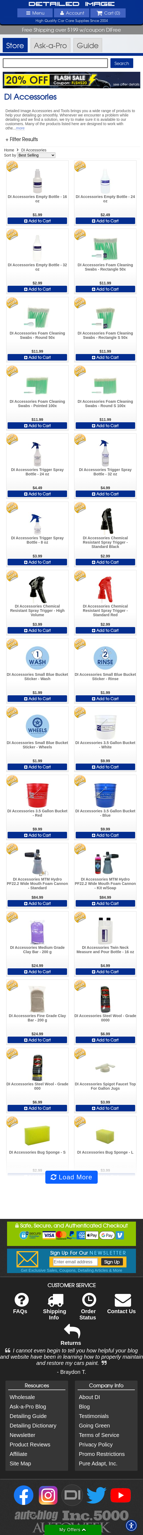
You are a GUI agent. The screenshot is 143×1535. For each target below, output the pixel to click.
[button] (131, 1525)
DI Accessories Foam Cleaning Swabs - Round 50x (37, 335)
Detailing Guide (28, 1416)
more (20, 128)
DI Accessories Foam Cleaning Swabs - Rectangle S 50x (105, 335)
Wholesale (22, 1397)
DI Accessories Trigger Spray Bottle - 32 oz (105, 472)
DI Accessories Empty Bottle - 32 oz (37, 267)
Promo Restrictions (102, 1454)
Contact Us (121, 1306)
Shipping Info (54, 1309)
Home (9, 150)
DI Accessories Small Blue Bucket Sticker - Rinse (105, 676)
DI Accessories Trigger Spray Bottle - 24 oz (37, 472)
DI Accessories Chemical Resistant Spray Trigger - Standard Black (105, 542)
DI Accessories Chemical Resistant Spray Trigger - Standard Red (105, 610)
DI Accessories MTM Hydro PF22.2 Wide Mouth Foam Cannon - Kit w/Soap (105, 883)
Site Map (20, 1463)
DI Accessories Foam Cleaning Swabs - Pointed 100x (37, 403)
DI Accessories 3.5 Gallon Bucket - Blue (105, 813)
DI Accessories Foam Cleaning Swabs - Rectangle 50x (105, 267)
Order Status (88, 1309)
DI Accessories (33, 150)
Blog (84, 1407)
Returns (71, 1338)
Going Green (94, 1426)
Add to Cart (37, 220)
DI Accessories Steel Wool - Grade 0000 (105, 1018)
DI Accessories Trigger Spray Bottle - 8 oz (37, 540)
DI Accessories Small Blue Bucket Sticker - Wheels (37, 745)
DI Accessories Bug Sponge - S (37, 1152)
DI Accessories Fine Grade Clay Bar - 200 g (37, 1018)
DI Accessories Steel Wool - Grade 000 (37, 1086)
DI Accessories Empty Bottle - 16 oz (37, 198)
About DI (89, 1397)
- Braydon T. (71, 1372)
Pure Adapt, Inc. (98, 1463)
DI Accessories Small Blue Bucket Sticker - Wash (37, 676)
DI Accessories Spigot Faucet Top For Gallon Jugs (105, 1086)
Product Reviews (29, 1445)
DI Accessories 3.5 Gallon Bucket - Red (37, 813)
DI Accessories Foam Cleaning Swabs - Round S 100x (105, 403)
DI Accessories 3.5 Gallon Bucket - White (105, 745)
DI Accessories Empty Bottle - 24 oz (105, 198)
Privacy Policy (96, 1445)
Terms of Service (99, 1435)
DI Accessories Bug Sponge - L (105, 1152)
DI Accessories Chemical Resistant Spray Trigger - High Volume (37, 610)
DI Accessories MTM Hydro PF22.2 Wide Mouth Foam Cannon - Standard (37, 883)
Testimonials (94, 1416)
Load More (71, 1177)
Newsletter (22, 1435)
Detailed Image (71, 4)
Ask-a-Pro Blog (27, 1407)
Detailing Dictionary (32, 1426)
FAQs (20, 1306)
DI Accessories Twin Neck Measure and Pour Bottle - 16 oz (105, 949)
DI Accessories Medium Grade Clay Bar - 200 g (37, 949)
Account (71, 12)
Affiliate (18, 1454)
